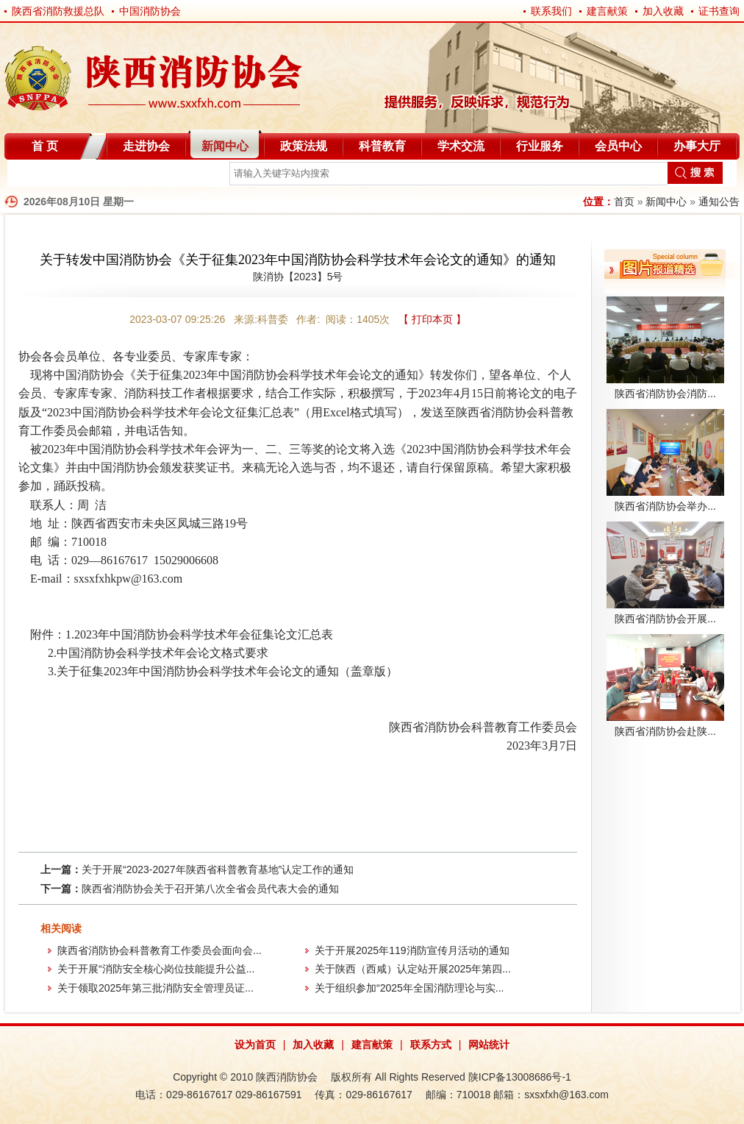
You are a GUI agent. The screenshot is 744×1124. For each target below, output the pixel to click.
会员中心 (618, 146)
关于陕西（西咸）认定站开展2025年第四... (413, 969)
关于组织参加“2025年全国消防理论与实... (409, 988)
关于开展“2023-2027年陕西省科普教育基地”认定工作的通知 (218, 869)
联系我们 (551, 11)
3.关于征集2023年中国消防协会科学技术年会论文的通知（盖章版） (223, 671)
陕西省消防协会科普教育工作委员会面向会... (159, 950)
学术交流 (460, 146)
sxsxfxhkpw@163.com (128, 578)
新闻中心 (224, 146)
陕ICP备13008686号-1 (519, 1077)
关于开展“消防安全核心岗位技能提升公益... (155, 969)
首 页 (45, 146)
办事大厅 (696, 146)
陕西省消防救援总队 (58, 11)
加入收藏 (663, 11)
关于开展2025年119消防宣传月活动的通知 (412, 950)
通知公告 (719, 201)
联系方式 (430, 1044)
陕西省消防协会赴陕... (665, 731)
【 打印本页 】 (432, 319)
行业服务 (539, 146)
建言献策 (607, 11)
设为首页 (255, 1044)
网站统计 (488, 1044)
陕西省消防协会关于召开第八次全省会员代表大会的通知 (210, 888)
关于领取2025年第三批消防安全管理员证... (155, 988)
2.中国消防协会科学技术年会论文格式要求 (158, 653)
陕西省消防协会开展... (665, 619)
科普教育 (382, 146)
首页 (624, 201)
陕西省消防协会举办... (665, 506)
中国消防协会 (150, 11)
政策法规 (303, 146)
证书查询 (719, 11)
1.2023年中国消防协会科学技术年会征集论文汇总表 (199, 634)
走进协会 (146, 146)
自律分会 (42, 176)
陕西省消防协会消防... (665, 393)
